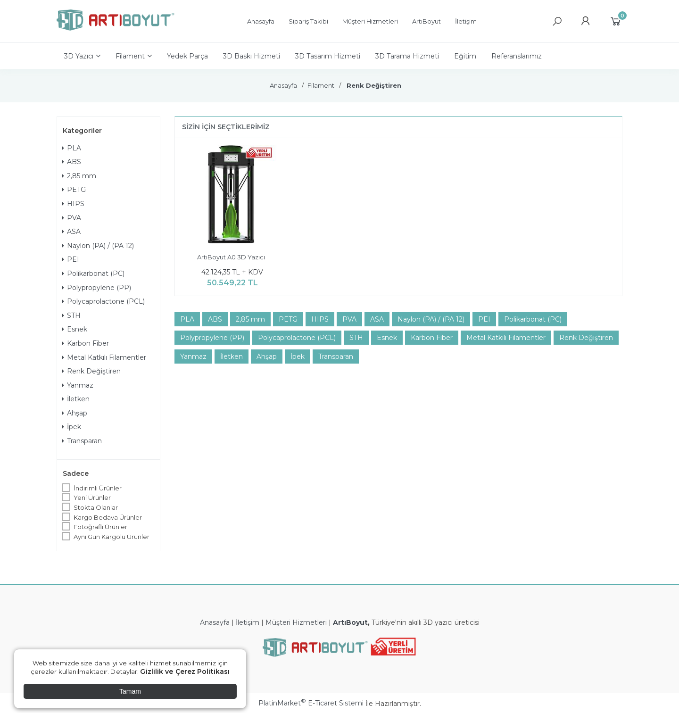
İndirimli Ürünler (98, 488)
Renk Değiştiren (91, 371)
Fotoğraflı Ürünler (100, 527)
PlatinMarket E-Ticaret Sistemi (311, 703)
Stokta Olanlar (96, 507)
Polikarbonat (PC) (93, 273)
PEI (70, 259)
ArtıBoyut (350, 622)
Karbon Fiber (85, 343)
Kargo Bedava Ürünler (108, 517)
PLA (71, 148)
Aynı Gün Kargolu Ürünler (111, 536)
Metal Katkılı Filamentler (104, 357)
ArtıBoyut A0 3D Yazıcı (231, 257)
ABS (71, 162)
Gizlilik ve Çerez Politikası (185, 671)
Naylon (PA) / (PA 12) (98, 245)
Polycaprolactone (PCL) (103, 301)
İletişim (247, 622)
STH (71, 315)
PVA (71, 218)
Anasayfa (215, 622)
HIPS (73, 203)
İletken (76, 399)
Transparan (82, 441)
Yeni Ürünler (92, 497)
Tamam (130, 691)
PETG (74, 189)
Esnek (74, 329)
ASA (71, 231)
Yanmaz (77, 385)
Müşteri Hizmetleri (296, 622)
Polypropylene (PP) (96, 287)
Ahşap (74, 413)
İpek (71, 427)
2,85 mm (79, 176)
